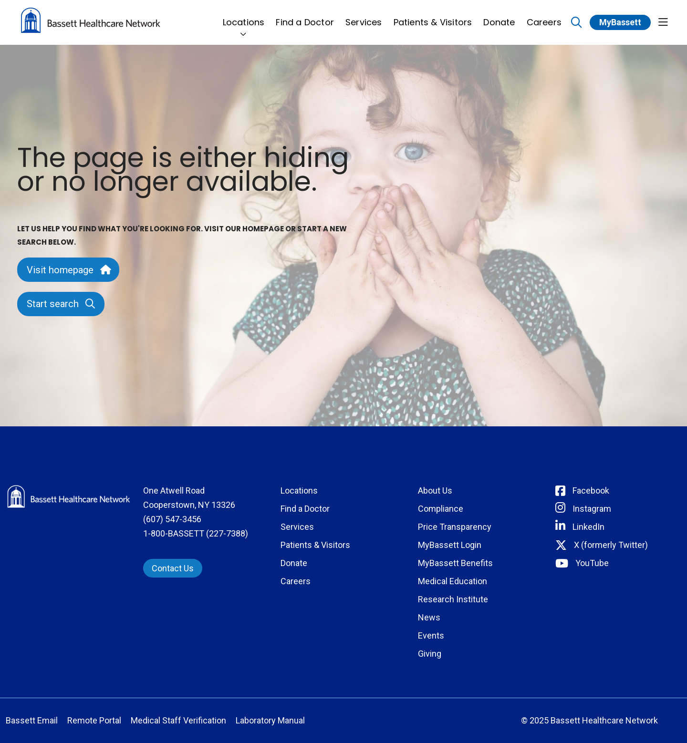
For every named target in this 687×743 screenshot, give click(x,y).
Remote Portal (94, 720)
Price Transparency (454, 527)
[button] (663, 22)
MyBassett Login (449, 545)
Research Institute (453, 599)
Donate (499, 17)
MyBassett (620, 22)
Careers (544, 17)
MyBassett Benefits (455, 563)
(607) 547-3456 (172, 519)
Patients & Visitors (433, 17)
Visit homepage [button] (68, 270)
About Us (435, 490)
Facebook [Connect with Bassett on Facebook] (590, 490)
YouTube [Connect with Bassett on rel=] (592, 563)
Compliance (440, 509)
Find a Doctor (305, 17)
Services (364, 17)
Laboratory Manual (270, 720)
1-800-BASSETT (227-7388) (195, 533)
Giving (429, 654)
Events (431, 635)
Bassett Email (32, 720)
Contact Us (173, 568)
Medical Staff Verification (178, 720)
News (429, 617)
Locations (244, 17)
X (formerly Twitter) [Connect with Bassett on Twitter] (611, 545)
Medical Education (452, 581)
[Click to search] (576, 22)
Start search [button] (61, 304)
